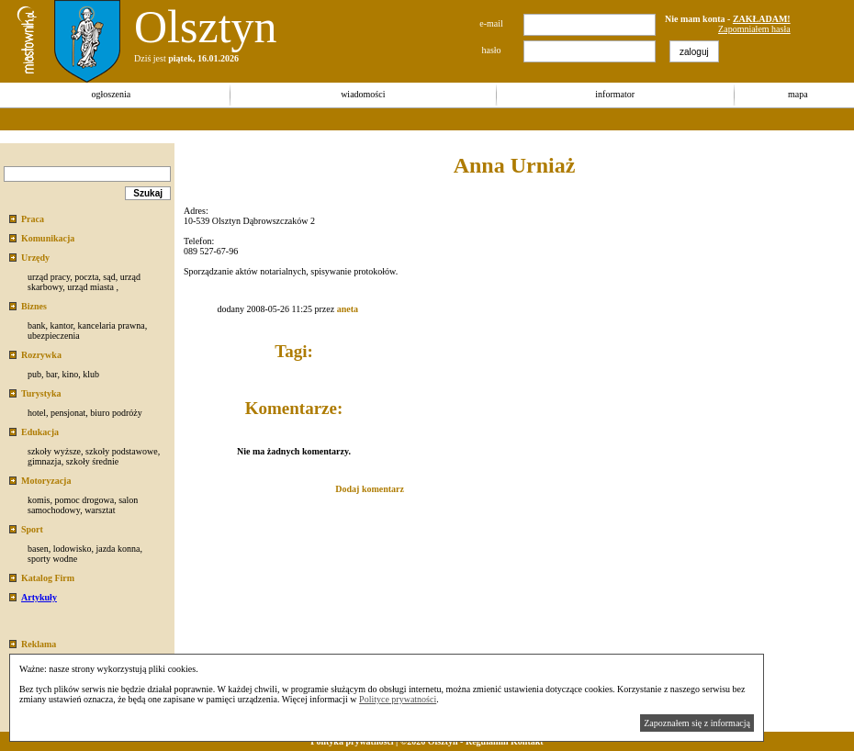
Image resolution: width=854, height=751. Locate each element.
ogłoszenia (110, 94)
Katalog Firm (47, 578)
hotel (37, 413)
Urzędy (35, 257)
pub (34, 374)
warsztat (99, 510)
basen (38, 549)
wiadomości (363, 94)
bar (51, 374)
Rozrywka (41, 355)
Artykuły (39, 597)
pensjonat (68, 413)
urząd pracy (49, 277)
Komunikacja (47, 238)
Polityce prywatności (397, 699)
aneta (347, 309)
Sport (32, 529)
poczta (86, 277)
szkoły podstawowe (121, 451)
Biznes (34, 306)
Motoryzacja (46, 481)
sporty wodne (52, 559)
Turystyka (41, 393)
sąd (109, 277)
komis (39, 500)
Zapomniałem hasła (754, 29)
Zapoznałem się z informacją (697, 723)
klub (91, 374)
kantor (61, 325)
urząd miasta (90, 287)
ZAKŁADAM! (762, 19)
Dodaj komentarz (369, 489)
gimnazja (45, 461)
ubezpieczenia (54, 336)
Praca (32, 219)
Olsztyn (205, 26)
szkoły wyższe (54, 451)
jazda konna (118, 549)
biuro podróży (115, 413)
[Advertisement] (334, 119)
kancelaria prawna (111, 325)
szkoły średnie (92, 461)
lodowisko (72, 549)
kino (70, 374)
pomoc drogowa (84, 500)
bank (36, 325)
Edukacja (40, 432)
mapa (798, 94)
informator (615, 94)
